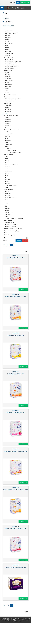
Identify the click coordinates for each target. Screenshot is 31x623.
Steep (6, 88)
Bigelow (7, 74)
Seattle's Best (9, 53)
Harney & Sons (9, 80)
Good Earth (8, 78)
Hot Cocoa (8, 109)
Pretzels (7, 183)
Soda (6, 142)
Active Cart (25, 3)
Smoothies (8, 123)
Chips (6, 163)
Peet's (7, 49)
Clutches (7, 196)
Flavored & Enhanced (12, 150)
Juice (6, 138)
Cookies (7, 167)
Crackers (7, 169)
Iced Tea (7, 136)
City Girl (7, 41)
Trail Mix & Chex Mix (10, 185)
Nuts (6, 177)
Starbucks (7, 55)
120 (8, 245)
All (4, 29)
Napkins (7, 208)
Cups (6, 200)
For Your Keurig (9, 64)
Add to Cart (23, 289)
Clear (25, 240)
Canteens (7, 193)
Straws (7, 216)
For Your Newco (9, 68)
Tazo (6, 91)
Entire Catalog (8, 22)
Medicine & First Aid (10, 226)
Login (17, 2)
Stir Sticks (7, 214)
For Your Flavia (9, 60)
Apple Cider (8, 105)
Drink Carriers (9, 204)
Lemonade (8, 111)
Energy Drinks (9, 134)
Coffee (7, 132)
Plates (7, 210)
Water (7, 146)
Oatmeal (7, 179)
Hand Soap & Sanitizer (11, 224)
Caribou (7, 39)
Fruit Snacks (8, 171)
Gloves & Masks (9, 222)
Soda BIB (7, 125)
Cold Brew (8, 119)
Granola (7, 173)
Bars (6, 158)
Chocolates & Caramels (11, 165)
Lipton (7, 82)
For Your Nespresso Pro (11, 66)
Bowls (7, 191)
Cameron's (8, 37)
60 (4, 245)
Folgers (7, 45)
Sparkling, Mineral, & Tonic (14, 152)
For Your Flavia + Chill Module (13, 62)
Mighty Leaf (8, 84)
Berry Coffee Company (11, 33)
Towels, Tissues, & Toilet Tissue (14, 218)
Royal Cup (8, 51)
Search (19, 240)
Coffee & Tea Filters (10, 198)
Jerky (6, 175)
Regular (9, 148)
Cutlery (7, 202)
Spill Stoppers (8, 212)
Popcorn (7, 181)
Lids (6, 206)
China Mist (8, 76)
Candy (7, 161)
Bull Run (7, 35)
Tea (6, 113)
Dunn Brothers (9, 43)
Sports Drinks (8, 144)
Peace (7, 47)
